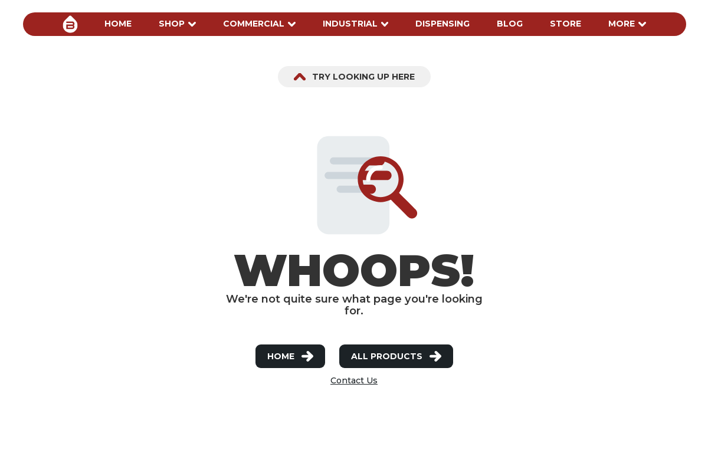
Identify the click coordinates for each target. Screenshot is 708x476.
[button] (118, 24)
